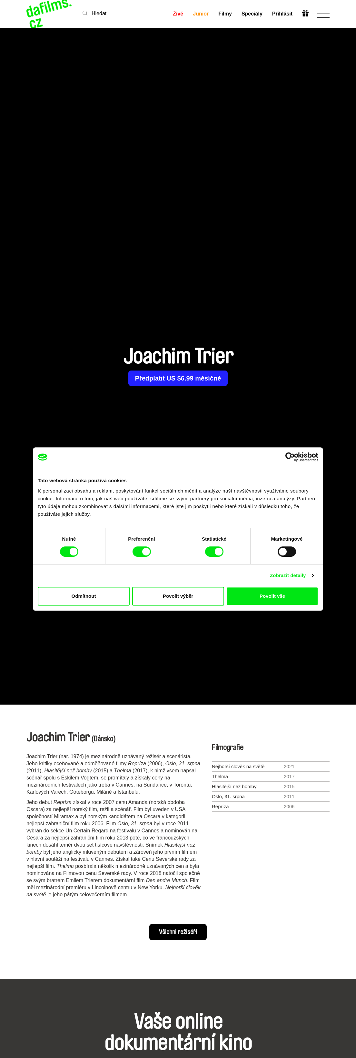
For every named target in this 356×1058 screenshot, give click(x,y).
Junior (201, 13)
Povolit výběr (178, 596)
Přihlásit (282, 13)
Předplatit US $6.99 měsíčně (178, 378)
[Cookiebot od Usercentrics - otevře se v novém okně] (290, 457)
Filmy (225, 13)
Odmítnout (84, 596)
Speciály (252, 13)
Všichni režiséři (178, 932)
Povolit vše (272, 596)
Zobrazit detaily (288, 575)
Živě (178, 13)
